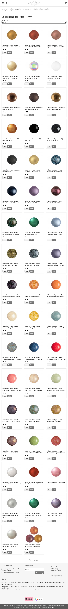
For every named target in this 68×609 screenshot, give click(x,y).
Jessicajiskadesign (56, 576)
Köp (9, 53)
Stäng (52, 607)
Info (4, 53)
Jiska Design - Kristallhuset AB (56, 570)
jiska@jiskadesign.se (12, 573)
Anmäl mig (39, 573)
